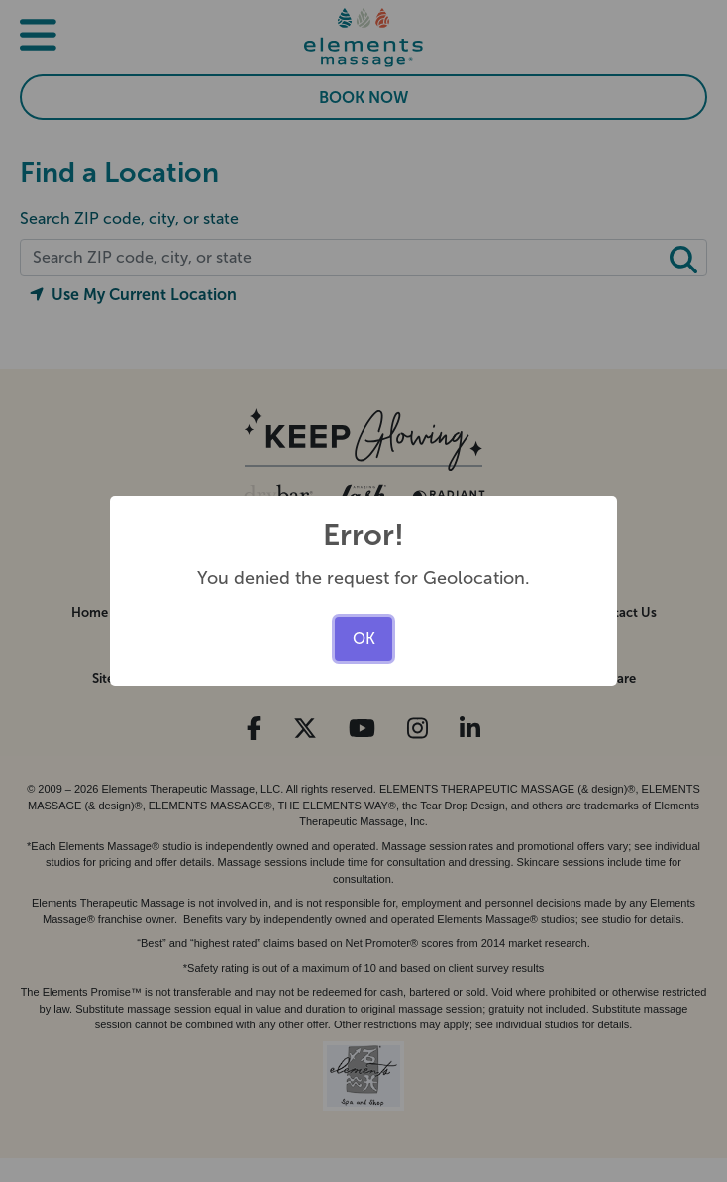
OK (364, 638)
